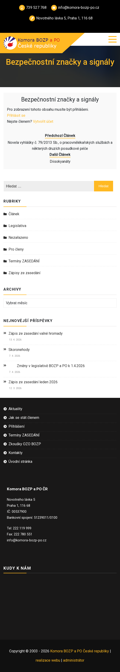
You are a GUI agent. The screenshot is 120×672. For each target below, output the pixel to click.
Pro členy (16, 249)
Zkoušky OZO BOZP (25, 444)
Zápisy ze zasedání (24, 273)
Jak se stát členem (24, 417)
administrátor (73, 660)
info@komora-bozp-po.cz (75, 7)
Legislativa (17, 226)
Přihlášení (16, 426)
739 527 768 (33, 7)
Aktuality (15, 409)
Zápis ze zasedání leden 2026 (33, 382)
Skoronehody (19, 349)
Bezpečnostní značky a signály (60, 99)
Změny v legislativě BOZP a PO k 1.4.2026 (47, 366)
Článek (14, 214)
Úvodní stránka (20, 461)
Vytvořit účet (43, 121)
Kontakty (16, 453)
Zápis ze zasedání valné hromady (36, 333)
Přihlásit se (16, 115)
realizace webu (48, 660)
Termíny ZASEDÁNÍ (24, 261)
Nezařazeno (18, 237)
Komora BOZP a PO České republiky (80, 651)
